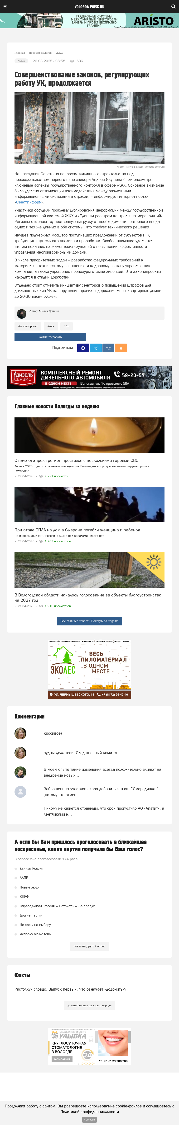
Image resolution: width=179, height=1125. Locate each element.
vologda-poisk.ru (89, 7)
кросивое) (53, 733)
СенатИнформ (29, 202)
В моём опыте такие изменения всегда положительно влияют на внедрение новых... (102, 772)
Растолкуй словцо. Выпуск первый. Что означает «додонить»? (70, 989)
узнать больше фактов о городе (89, 1005)
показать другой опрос (89, 946)
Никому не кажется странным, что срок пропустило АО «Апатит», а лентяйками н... (104, 811)
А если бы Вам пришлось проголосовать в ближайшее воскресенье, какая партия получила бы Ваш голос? (81, 846)
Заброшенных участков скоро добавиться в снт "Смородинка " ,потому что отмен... (101, 791)
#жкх (51, 326)
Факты (22, 975)
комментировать (50, 337)
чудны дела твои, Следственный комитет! (81, 752)
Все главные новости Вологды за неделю (89, 621)
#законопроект (28, 326)
